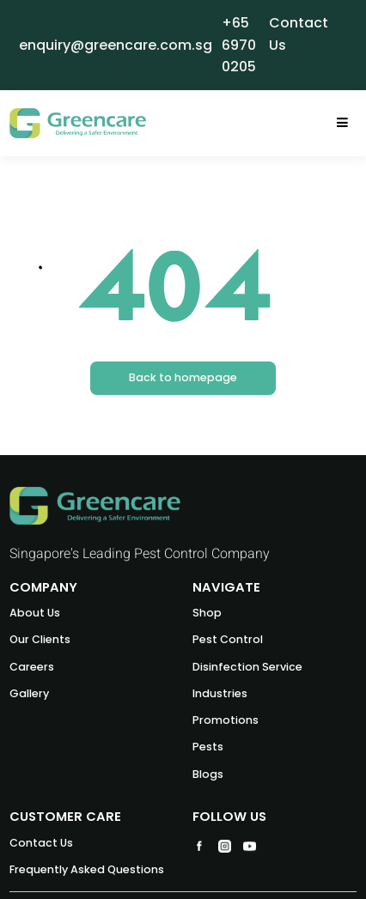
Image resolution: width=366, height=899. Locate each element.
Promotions (225, 720)
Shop (207, 612)
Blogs (207, 774)
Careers (31, 666)
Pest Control (227, 639)
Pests (207, 746)
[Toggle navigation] (342, 123)
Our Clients (39, 639)
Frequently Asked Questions (86, 869)
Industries (219, 693)
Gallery (29, 693)
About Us (34, 612)
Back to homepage (183, 377)
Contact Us (41, 842)
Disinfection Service (247, 666)
